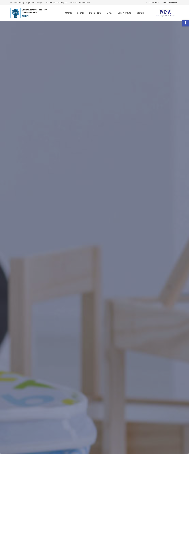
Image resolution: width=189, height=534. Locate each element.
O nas (109, 12)
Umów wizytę (170, 2)
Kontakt (140, 12)
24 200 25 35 (152, 2)
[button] (185, 23)
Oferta (68, 12)
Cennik (80, 12)
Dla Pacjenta (95, 12)
